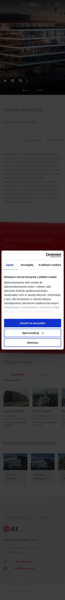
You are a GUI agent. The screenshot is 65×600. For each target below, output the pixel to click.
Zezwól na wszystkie (32, 323)
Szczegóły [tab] (27, 264)
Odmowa (32, 342)
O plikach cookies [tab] (50, 264)
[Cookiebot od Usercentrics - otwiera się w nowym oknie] (46, 255)
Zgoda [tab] (10, 264)
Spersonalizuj (32, 332)
